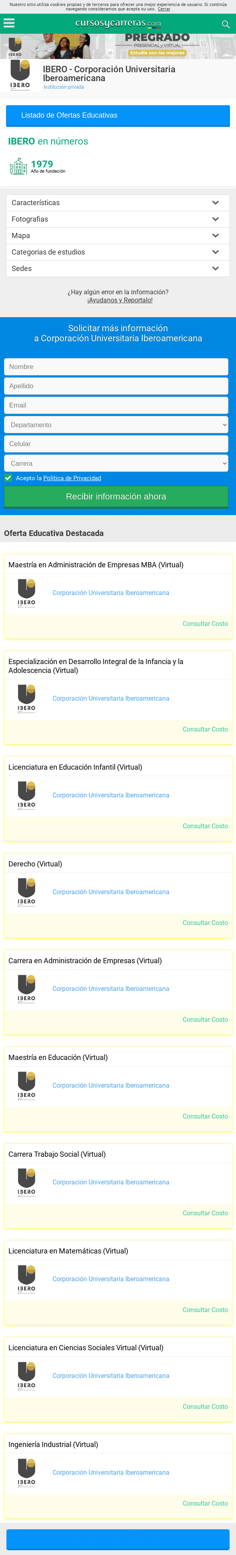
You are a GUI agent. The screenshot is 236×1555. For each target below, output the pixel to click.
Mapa (21, 235)
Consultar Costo (205, 624)
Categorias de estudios (48, 252)
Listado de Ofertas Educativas (69, 115)
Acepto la (57, 478)
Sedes (22, 268)
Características (36, 202)
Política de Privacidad (72, 478)
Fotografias (30, 219)
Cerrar (164, 9)
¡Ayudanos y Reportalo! (120, 300)
